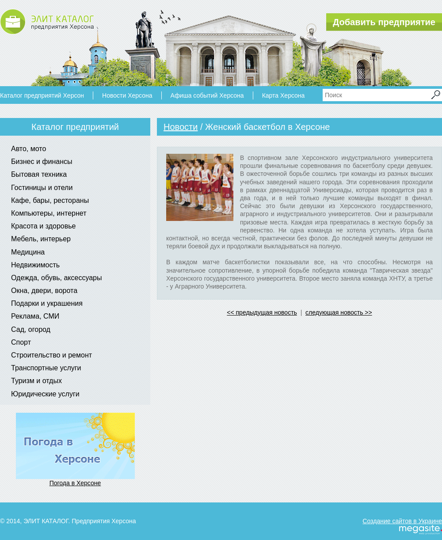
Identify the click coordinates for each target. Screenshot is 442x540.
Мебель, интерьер (41, 239)
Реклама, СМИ (35, 316)
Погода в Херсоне (75, 483)
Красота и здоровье (43, 226)
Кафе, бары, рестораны (50, 200)
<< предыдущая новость (262, 312)
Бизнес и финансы (41, 161)
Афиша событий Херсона (207, 95)
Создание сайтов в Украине (402, 521)
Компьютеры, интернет (48, 213)
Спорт (21, 342)
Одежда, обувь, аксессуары (56, 277)
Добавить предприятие (384, 22)
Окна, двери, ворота (44, 290)
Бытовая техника (39, 174)
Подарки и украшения (47, 303)
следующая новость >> (338, 312)
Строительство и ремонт (51, 355)
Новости (181, 127)
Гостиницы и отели (41, 187)
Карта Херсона (283, 95)
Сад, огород (30, 329)
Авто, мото (28, 148)
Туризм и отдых (36, 380)
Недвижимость (35, 265)
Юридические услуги (45, 394)
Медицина (28, 252)
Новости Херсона (127, 95)
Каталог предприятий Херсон (42, 95)
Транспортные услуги (46, 368)
